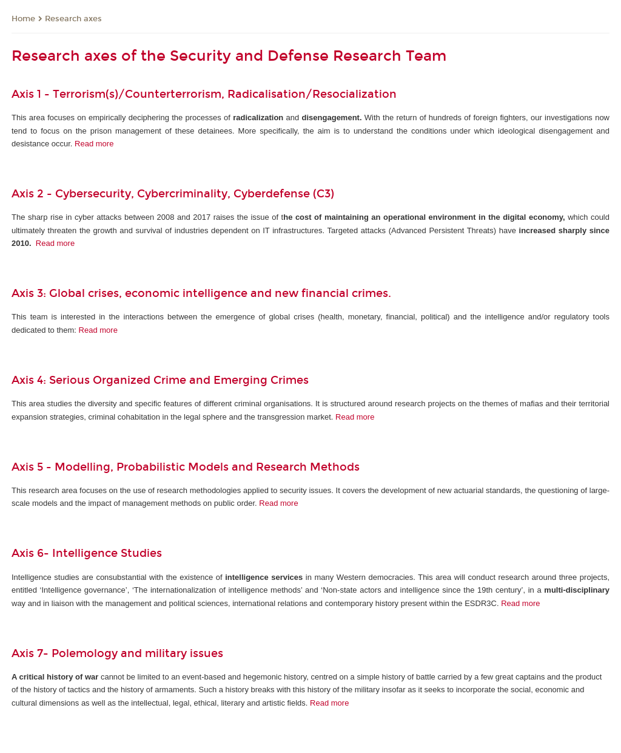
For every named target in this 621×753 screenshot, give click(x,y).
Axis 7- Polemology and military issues (117, 653)
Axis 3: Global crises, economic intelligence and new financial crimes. (203, 293)
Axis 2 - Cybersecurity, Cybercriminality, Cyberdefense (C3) (173, 193)
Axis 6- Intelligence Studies (87, 553)
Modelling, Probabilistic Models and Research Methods (212, 467)
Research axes (73, 19)
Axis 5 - (33, 467)
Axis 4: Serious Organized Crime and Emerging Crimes (160, 380)
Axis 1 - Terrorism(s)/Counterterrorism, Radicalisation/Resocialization (204, 94)
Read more (94, 143)
